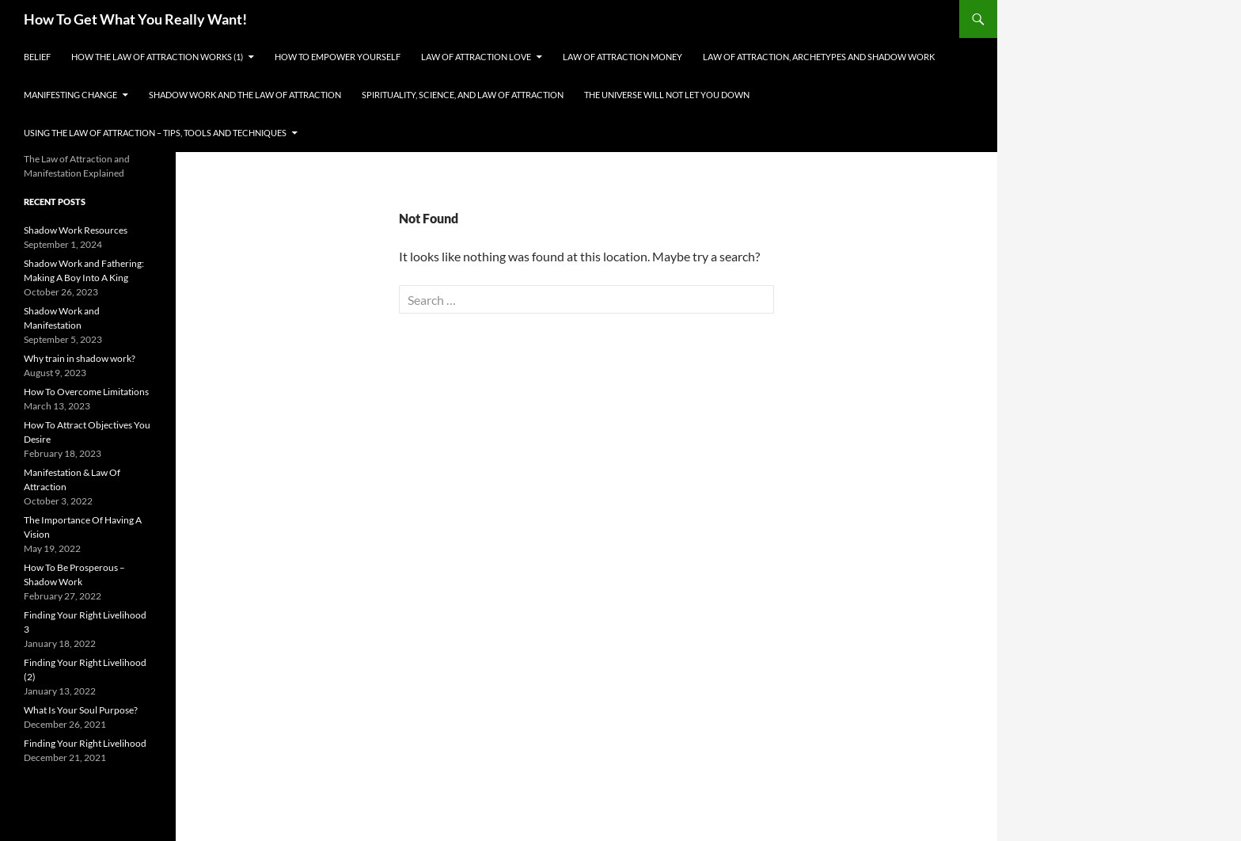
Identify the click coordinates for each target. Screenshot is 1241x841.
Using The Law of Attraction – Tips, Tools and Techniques (155, 132)
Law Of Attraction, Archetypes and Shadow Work (819, 56)
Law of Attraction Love (476, 56)
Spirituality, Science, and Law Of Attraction (463, 94)
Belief (37, 56)
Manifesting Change (70, 94)
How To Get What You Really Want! (135, 19)
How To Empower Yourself (337, 56)
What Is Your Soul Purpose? (81, 710)
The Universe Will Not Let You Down (667, 94)
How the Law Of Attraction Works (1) (157, 56)
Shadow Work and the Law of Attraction (245, 94)
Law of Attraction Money (622, 56)
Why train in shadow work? (79, 358)
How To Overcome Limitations (86, 392)
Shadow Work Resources (75, 230)
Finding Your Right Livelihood (85, 743)
